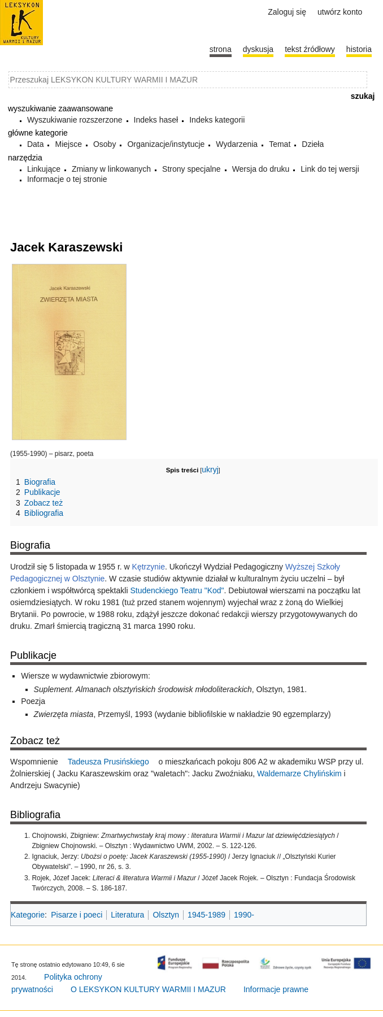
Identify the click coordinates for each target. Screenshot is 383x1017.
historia (359, 49)
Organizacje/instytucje (165, 144)
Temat (279, 144)
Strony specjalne (191, 168)
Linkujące (43, 168)
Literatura (127, 914)
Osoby (104, 144)
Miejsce (68, 144)
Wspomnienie (35, 761)
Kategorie (28, 914)
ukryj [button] (210, 469)
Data (35, 144)
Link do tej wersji (330, 168)
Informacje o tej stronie (67, 179)
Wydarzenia (237, 144)
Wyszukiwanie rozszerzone (75, 119)
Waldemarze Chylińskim (299, 773)
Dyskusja (258, 49)
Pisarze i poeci (76, 914)
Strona (221, 49)
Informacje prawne (275, 989)
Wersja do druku (261, 168)
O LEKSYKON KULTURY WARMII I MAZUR (148, 989)
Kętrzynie (148, 566)
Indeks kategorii (217, 119)
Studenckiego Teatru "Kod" (177, 590)
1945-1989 (206, 914)
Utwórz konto (339, 11)
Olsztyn (166, 914)
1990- (244, 914)
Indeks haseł (156, 119)
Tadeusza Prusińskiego (108, 761)
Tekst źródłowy (310, 49)
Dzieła (313, 144)
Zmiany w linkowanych (111, 168)
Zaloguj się (287, 11)
